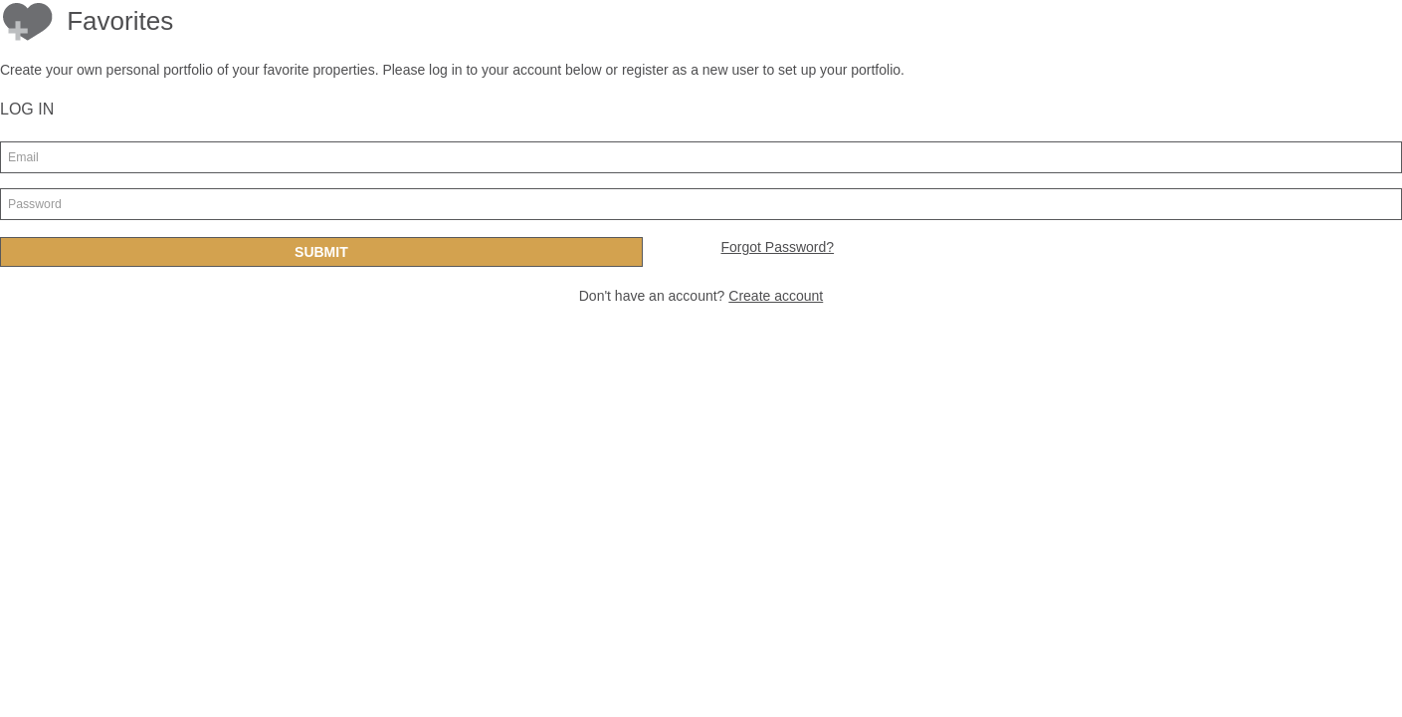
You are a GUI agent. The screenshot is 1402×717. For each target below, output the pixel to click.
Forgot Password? (777, 247)
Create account (775, 296)
